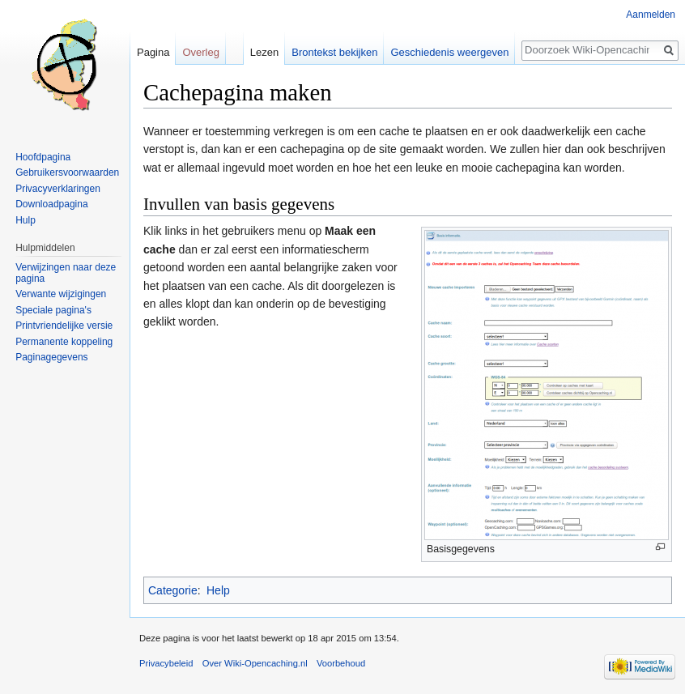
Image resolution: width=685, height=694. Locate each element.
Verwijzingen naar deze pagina (65, 273)
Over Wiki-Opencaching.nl (255, 663)
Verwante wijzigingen (60, 294)
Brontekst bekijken (334, 52)
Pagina (153, 52)
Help (218, 590)
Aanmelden (650, 14)
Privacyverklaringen (57, 188)
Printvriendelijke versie (64, 325)
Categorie (173, 590)
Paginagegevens (51, 357)
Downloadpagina (51, 204)
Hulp (25, 220)
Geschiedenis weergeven (449, 52)
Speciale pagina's (53, 310)
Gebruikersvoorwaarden (67, 172)
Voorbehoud (341, 663)
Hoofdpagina (42, 157)
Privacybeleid (166, 663)
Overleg (200, 52)
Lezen (264, 52)
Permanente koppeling (64, 341)
